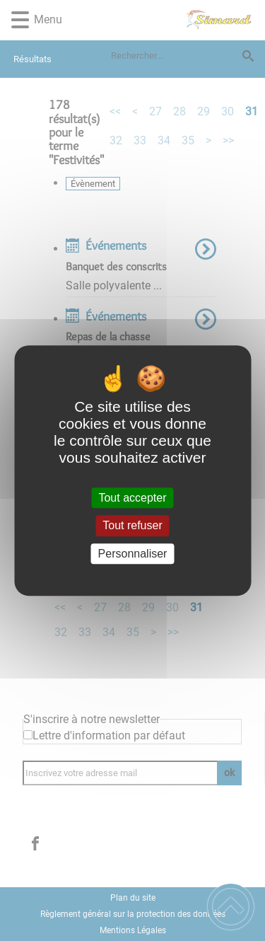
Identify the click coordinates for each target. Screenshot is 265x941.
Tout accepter (132, 498)
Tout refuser (132, 526)
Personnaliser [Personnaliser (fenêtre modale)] (132, 554)
